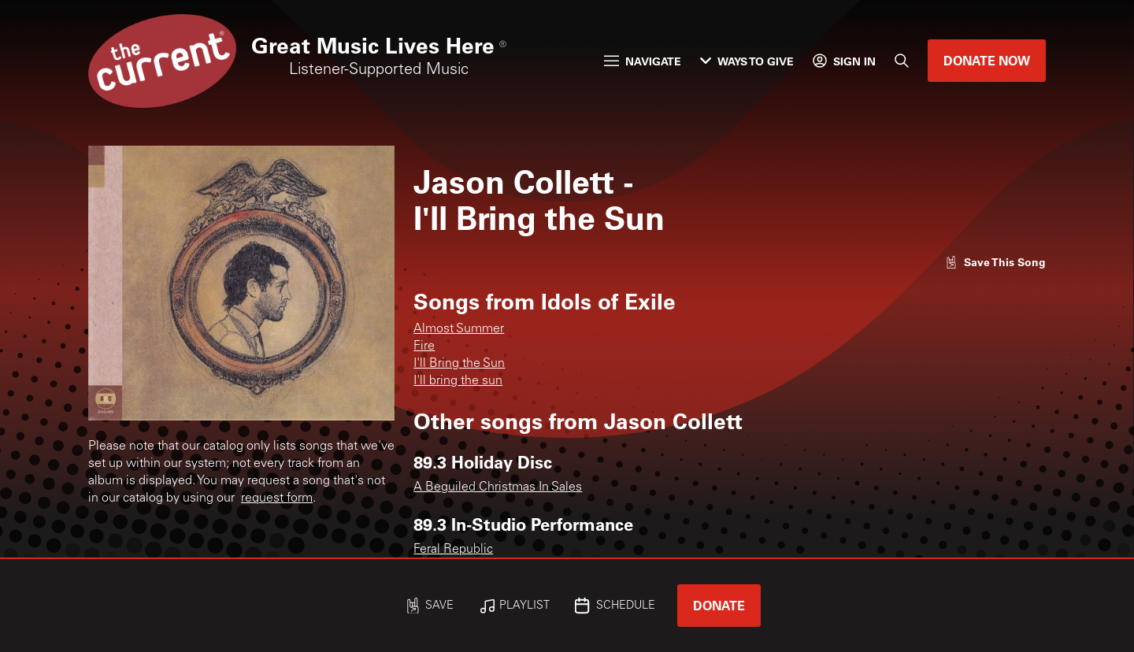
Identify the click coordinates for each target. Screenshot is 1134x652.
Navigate (642, 61)
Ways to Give (747, 61)
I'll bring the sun (457, 381)
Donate (719, 605)
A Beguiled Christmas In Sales (497, 487)
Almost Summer (458, 329)
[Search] (901, 60)
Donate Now (986, 60)
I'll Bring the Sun (459, 363)
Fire (424, 346)
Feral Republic (453, 549)
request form (277, 498)
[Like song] (995, 262)
